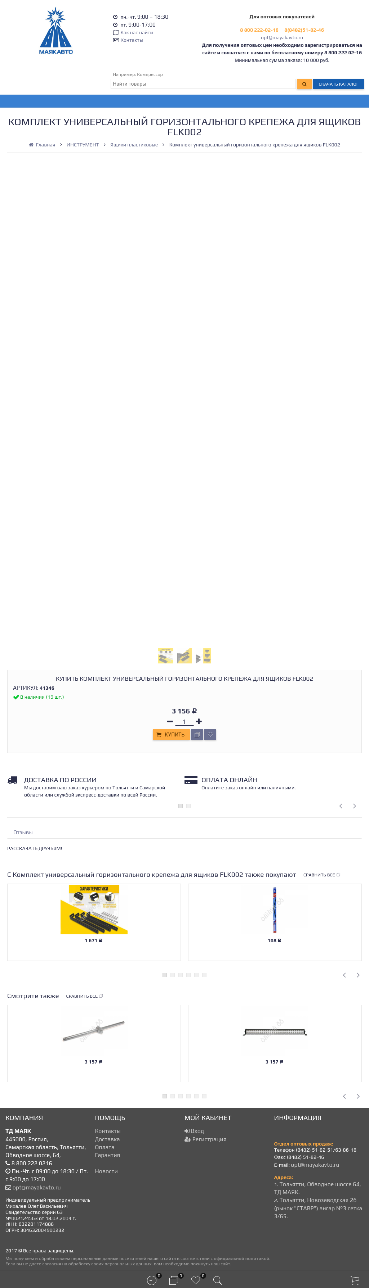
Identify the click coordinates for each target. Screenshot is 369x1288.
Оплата (105, 1147)
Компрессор (150, 74)
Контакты (131, 40)
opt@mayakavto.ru (282, 37)
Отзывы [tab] (23, 832)
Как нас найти (136, 32)
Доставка (107, 1139)
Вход (194, 1131)
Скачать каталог (339, 84)
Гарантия (107, 1155)
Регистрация (205, 1139)
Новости (106, 1171)
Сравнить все (322, 875)
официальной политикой (241, 1258)
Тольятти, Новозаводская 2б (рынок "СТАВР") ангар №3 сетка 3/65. (318, 1208)
